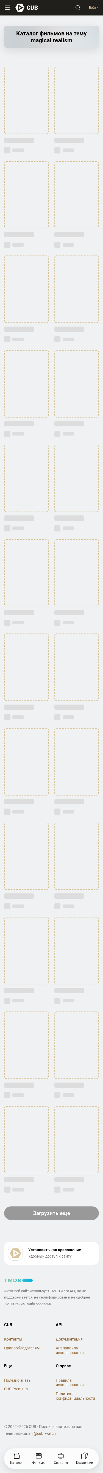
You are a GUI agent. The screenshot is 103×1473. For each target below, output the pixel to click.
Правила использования (70, 1382)
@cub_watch (45, 1433)
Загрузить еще (51, 1213)
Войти (93, 8)
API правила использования (70, 1350)
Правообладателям (22, 1348)
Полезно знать (17, 1380)
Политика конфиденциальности (75, 1396)
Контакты (13, 1339)
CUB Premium (16, 1389)
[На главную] (26, 8)
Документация (69, 1339)
